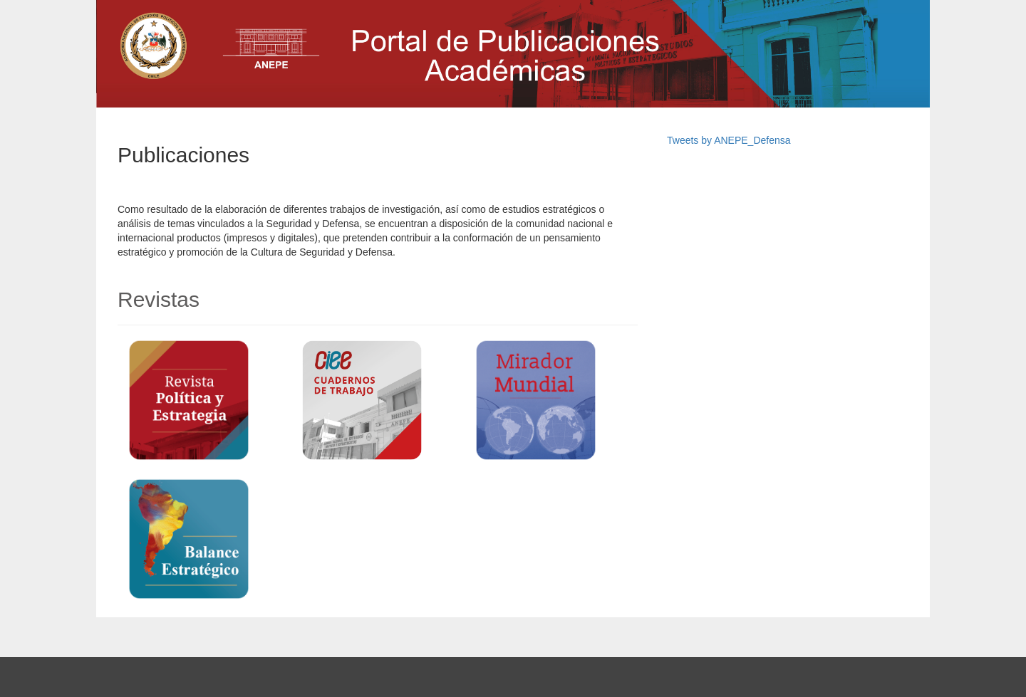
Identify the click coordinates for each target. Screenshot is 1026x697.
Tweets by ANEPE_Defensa (729, 140)
